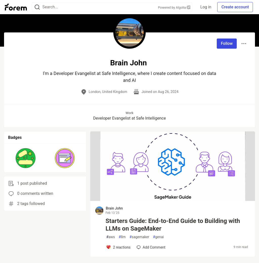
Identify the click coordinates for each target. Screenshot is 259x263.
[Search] (37, 7)
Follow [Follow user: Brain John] (227, 43)
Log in (205, 7)
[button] (25, 158)
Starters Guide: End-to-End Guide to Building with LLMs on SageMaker (172, 224)
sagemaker (139, 237)
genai (158, 237)
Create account (235, 7)
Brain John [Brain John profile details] (114, 208)
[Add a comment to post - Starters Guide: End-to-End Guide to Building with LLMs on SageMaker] (118, 247)
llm (122, 237)
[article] (172, 199)
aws (110, 237)
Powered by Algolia (174, 7)
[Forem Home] (16, 7)
